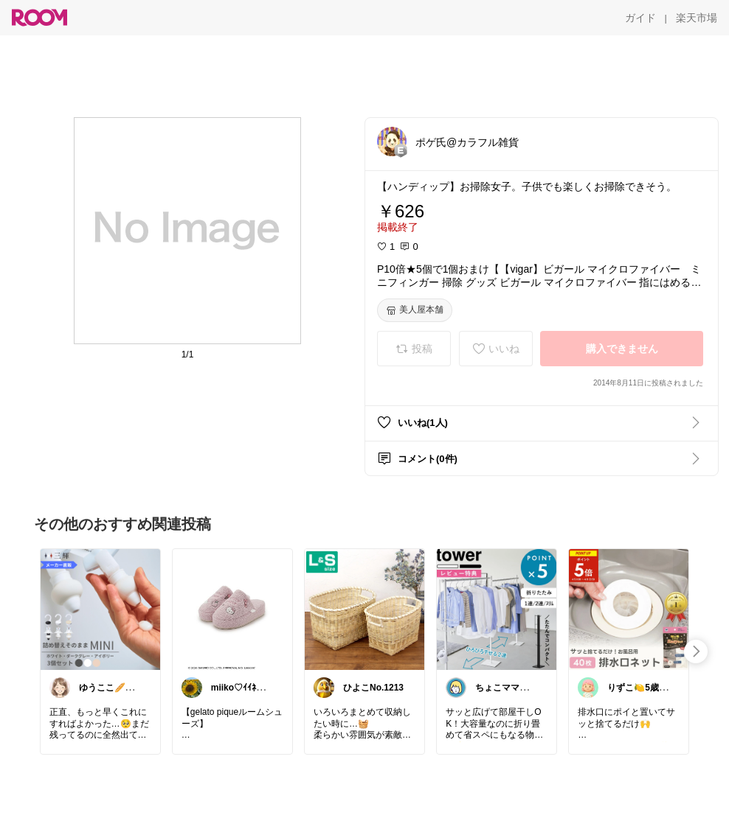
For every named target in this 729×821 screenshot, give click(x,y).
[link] (100, 608)
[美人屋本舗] (414, 310)
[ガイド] (640, 17)
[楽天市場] (696, 17)
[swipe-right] (696, 651)
